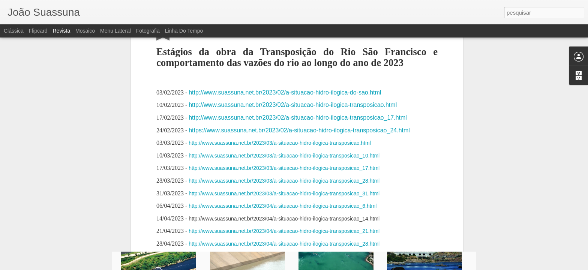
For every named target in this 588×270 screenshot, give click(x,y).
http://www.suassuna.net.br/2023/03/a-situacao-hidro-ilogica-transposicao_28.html (284, 56)
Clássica (14, 31)
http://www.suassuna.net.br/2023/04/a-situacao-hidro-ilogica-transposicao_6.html (282, 81)
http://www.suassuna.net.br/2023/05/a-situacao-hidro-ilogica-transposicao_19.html (284, 157)
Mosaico (85, 31)
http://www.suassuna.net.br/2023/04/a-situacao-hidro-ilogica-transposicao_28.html (284, 119)
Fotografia (148, 31)
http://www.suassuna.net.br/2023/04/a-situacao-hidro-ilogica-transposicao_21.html (284, 107)
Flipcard (38, 31)
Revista (61, 31)
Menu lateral (115, 31)
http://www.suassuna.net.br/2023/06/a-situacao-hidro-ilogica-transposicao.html (293, 182)
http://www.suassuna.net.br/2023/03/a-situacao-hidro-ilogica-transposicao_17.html (284, 43)
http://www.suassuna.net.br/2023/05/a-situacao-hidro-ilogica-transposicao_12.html (284, 144)
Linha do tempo (184, 31)
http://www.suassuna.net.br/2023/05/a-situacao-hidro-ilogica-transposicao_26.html (284, 169)
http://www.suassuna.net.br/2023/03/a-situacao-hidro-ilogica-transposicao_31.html (284, 69)
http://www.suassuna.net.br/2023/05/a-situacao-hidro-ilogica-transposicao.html (280, 132)
